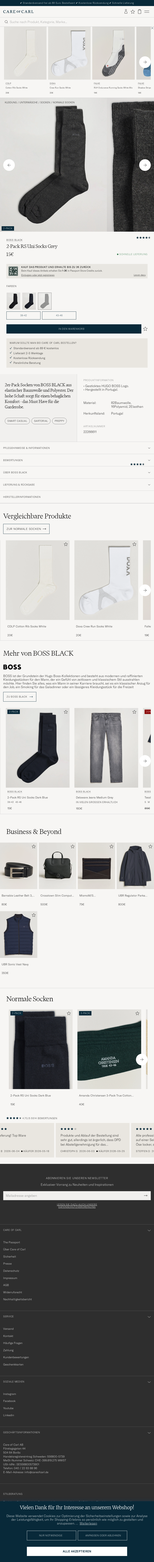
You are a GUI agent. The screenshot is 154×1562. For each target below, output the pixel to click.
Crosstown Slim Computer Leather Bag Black (57, 896)
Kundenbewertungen (16, 1357)
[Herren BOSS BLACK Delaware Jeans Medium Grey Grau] (106, 748)
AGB (6, 1285)
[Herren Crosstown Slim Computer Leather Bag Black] (57, 866)
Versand (8, 1329)
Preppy (59, 420)
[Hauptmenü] (147, 11)
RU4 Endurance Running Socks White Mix (113, 87)
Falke (97, 83)
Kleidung (11, 102)
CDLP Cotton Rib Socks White (26, 626)
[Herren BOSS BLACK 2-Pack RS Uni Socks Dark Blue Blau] (38, 748)
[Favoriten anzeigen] (133, 12)
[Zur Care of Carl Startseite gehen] (18, 11)
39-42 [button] (23, 315)
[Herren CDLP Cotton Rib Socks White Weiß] (25, 53)
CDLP (8, 83)
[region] (77, 1140)
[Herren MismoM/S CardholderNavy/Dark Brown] (96, 866)
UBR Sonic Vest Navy (15, 964)
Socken (45, 102)
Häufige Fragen (12, 1343)
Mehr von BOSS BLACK (38, 653)
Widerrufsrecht (12, 1292)
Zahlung (8, 1350)
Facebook (9, 1401)
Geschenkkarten (13, 1364)
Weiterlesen (88, 1523)
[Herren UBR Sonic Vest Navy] (18, 934)
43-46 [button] (59, 315)
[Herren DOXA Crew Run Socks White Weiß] (69, 53)
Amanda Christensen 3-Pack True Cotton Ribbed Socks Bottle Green (105, 1096)
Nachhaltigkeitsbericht (17, 1299)
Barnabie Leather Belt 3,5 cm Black (18, 896)
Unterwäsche (28, 102)
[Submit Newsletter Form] (146, 1195)
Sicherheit (9, 1256)
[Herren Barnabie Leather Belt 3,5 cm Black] (18, 866)
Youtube (8, 1408)
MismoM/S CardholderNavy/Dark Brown (93, 896)
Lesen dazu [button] (140, 275)
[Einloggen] (126, 11)
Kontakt (8, 1336)
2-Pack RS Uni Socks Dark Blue (27, 797)
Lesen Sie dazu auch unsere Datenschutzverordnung (77, 1205)
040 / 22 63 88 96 (25, 1468)
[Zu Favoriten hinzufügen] (65, 545)
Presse (7, 1263)
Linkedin (8, 1415)
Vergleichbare (37, 516)
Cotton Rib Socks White (16, 87)
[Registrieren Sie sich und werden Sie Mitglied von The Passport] (77, 271)
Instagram (9, 1394)
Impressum (10, 1278)
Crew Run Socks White (60, 87)
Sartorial (41, 420)
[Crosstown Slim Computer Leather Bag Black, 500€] (57, 874)
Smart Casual (17, 420)
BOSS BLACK (14, 240)
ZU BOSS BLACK (20, 696)
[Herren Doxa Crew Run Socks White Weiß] (106, 580)
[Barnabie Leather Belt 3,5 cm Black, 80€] (18, 874)
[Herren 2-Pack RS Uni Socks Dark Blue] (41, 1049)
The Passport (11, 1242)
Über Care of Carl (14, 1249)
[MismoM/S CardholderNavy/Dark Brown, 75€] (96, 874)
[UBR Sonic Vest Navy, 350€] (18, 943)
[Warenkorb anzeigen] (139, 11)
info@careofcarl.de (36, 1472)
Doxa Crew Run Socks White (94, 626)
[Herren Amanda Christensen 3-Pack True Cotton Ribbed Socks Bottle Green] (109, 1049)
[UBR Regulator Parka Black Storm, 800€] (135, 874)
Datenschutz (11, 1271)
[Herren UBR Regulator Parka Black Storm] (135, 866)
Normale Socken (64, 102)
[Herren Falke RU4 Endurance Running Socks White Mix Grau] (113, 53)
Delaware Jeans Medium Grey (94, 797)
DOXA (52, 83)
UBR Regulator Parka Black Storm (131, 896)
